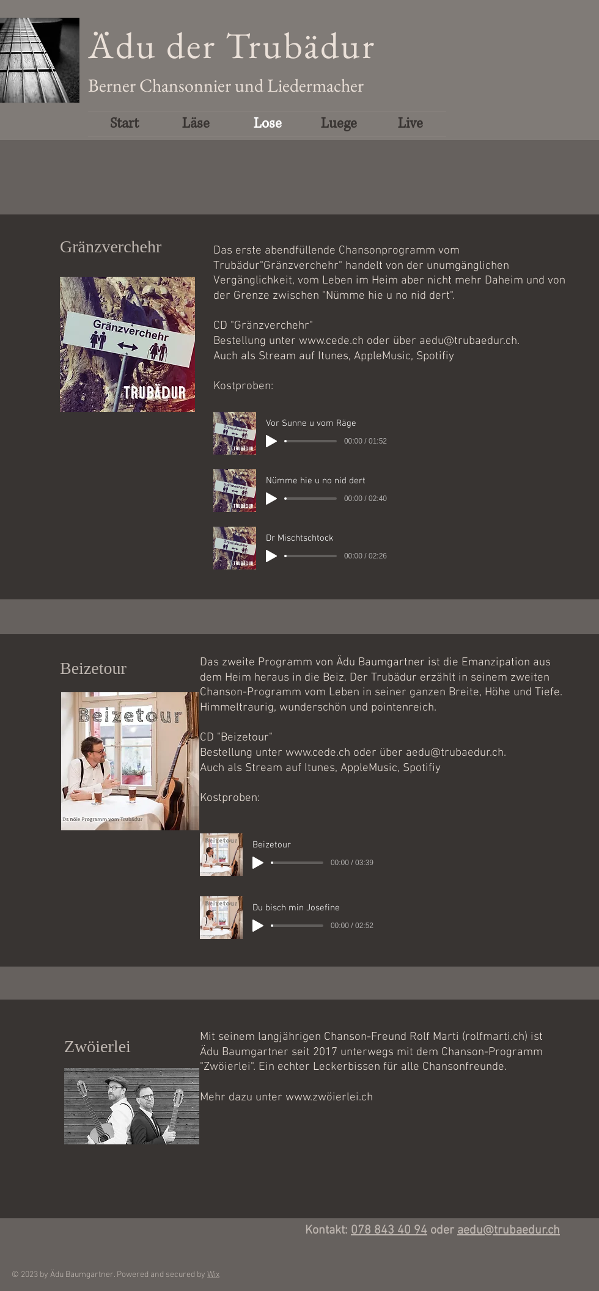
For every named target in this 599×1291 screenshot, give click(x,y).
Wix (213, 1275)
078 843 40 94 (389, 1230)
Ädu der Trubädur (232, 45)
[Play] (271, 441)
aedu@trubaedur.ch (468, 341)
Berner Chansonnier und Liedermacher (226, 85)
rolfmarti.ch (494, 1037)
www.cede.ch (331, 341)
